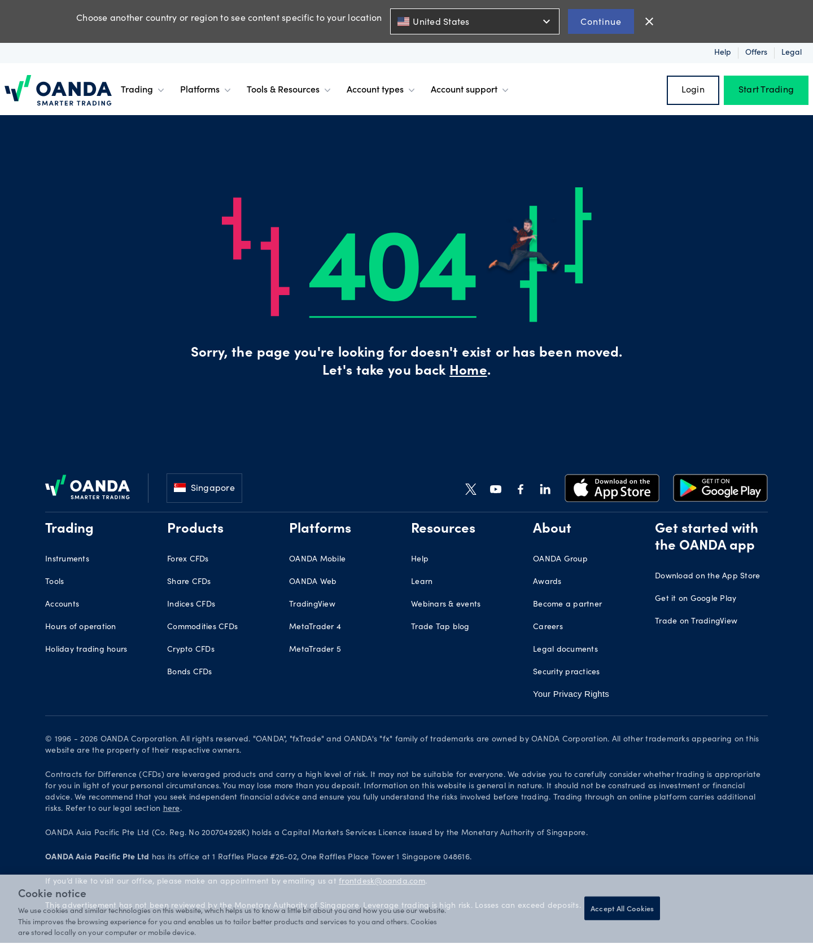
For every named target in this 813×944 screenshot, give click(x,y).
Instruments (67, 560)
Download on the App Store (707, 577)
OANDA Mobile (317, 560)
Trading (144, 90)
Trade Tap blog (440, 627)
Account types (382, 90)
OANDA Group (560, 560)
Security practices (566, 673)
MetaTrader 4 (315, 627)
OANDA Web (312, 582)
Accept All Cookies (622, 908)
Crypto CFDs (191, 650)
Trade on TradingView (696, 622)
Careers (548, 627)
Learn (421, 582)
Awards (547, 582)
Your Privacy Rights (570, 694)
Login (693, 90)
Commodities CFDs (202, 627)
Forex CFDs (188, 560)
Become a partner (567, 605)
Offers (756, 53)
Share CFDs (189, 582)
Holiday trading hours (86, 650)
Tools (54, 582)
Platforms (206, 90)
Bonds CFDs (189, 673)
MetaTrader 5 (315, 650)
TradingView (312, 605)
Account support (471, 90)
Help (722, 53)
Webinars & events (445, 605)
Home (468, 372)
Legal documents (565, 650)
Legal (791, 53)
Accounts (62, 605)
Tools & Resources (290, 90)
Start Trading (766, 90)
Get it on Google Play (695, 599)
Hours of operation (80, 627)
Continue (601, 21)
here (171, 810)
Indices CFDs (191, 605)
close (649, 21)
